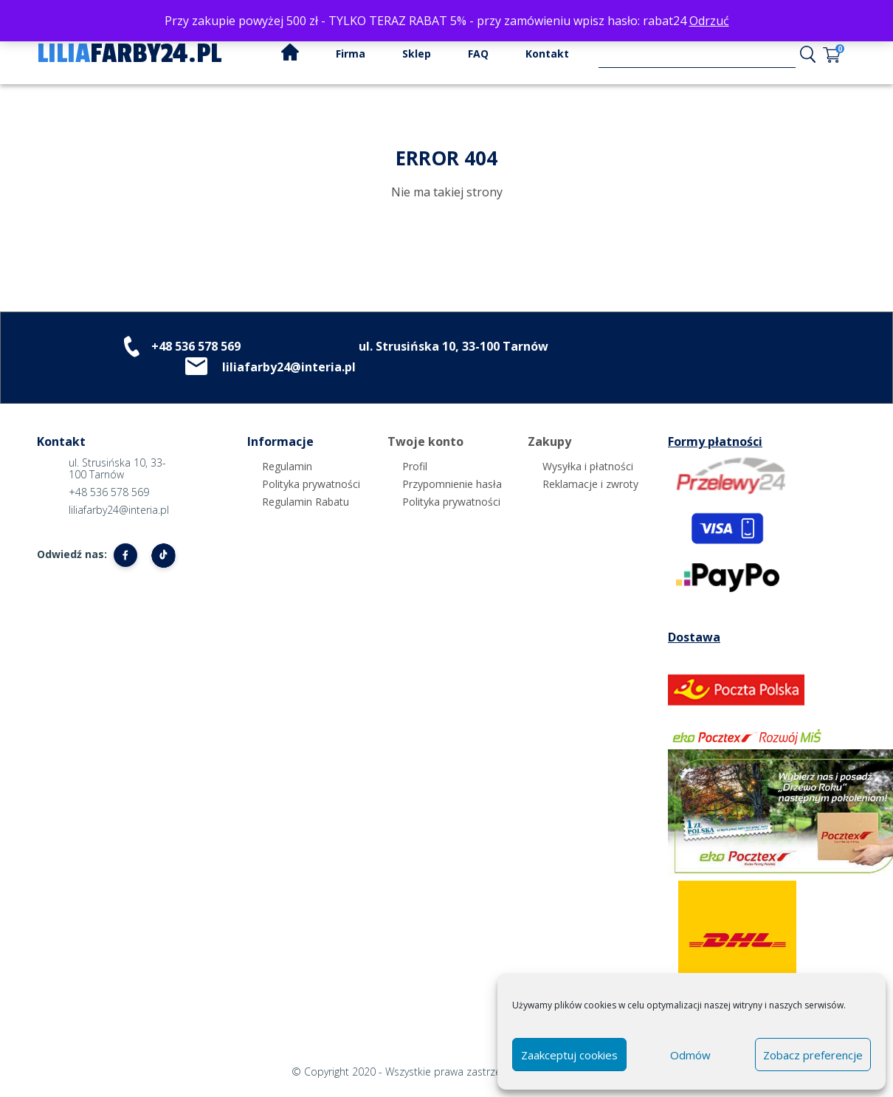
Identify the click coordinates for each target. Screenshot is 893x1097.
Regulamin (287, 466)
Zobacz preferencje (813, 1055)
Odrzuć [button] (709, 21)
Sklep (416, 54)
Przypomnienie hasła (452, 484)
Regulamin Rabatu (305, 502)
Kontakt (547, 54)
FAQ (478, 54)
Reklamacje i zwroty (590, 484)
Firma (350, 54)
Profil (414, 466)
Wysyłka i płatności (587, 466)
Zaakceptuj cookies (569, 1055)
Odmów (690, 1055)
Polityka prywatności (311, 484)
